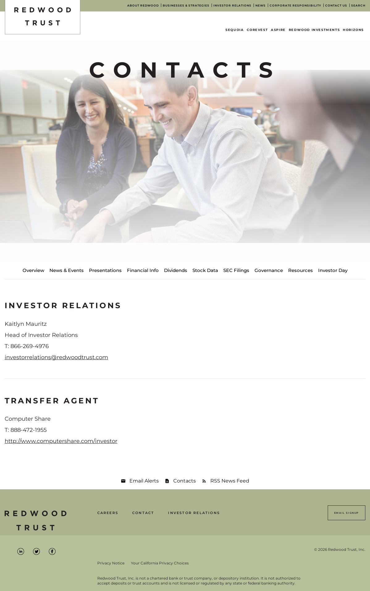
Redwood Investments (314, 30)
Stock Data (205, 270)
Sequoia (234, 30)
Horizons (353, 30)
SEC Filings (236, 270)
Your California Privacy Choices (160, 563)
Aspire (278, 30)
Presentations (105, 270)
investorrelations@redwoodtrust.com (56, 357)
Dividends (175, 270)
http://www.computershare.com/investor (61, 441)
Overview (33, 270)
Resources (300, 270)
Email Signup (346, 512)
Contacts (184, 481)
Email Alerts (144, 481)
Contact (143, 513)
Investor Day (332, 270)
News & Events (66, 270)
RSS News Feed (229, 481)
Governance (268, 270)
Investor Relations (194, 513)
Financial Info (143, 270)
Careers (107, 513)
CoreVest (257, 30)
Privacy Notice (110, 563)
